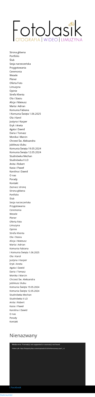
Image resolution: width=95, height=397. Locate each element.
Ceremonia (16, 71)
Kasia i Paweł (17, 167)
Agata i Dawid (17, 129)
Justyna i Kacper (18, 121)
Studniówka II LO (19, 160)
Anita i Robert (17, 163)
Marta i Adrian (17, 106)
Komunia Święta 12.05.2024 (25, 152)
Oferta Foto (16, 83)
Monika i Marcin (18, 136)
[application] (48, 364)
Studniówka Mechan (21, 156)
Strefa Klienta (17, 94)
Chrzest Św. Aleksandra (22, 140)
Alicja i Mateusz (18, 102)
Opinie (13, 90)
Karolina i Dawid (19, 171)
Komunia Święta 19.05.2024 (25, 148)
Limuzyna (15, 86)
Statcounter (6, 395)
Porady (13, 179)
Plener (13, 79)
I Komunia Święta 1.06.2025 (25, 113)
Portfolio (14, 56)
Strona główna (18, 52)
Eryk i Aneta (16, 125)
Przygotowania (18, 67)
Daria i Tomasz (18, 133)
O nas (13, 175)
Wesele (13, 75)
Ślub (12, 59)
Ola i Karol (15, 117)
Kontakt (14, 183)
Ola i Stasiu (16, 98)
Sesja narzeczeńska (20, 63)
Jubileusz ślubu (18, 144)
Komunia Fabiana (19, 110)
